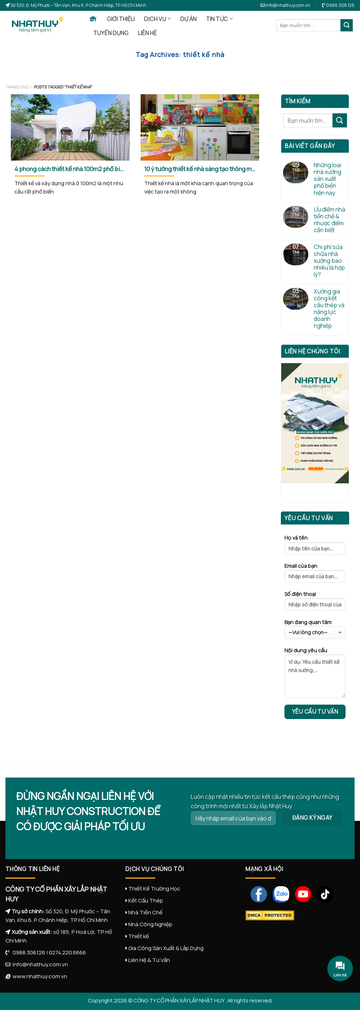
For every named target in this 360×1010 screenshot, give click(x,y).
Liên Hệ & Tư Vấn (149, 960)
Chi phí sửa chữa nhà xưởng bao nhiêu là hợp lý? (329, 261)
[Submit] (346, 25)
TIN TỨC (219, 19)
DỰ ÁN (188, 19)
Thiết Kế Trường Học (154, 888)
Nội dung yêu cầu (315, 675)
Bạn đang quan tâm (315, 629)
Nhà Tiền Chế (145, 912)
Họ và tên (315, 547)
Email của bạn (315, 575)
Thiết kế (138, 936)
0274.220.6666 (67, 952)
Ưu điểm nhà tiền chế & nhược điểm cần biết (329, 220)
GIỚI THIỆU (121, 19)
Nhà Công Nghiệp (150, 924)
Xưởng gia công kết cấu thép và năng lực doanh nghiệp (329, 309)
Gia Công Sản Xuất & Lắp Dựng (165, 948)
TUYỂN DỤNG (111, 33)
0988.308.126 (27, 952)
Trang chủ (16, 87)
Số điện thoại (315, 603)
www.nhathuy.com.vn (38, 976)
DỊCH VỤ (157, 19)
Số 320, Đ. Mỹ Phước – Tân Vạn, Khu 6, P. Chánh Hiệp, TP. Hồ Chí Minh (78, 5)
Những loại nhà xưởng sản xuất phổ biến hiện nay (327, 179)
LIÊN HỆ (147, 33)
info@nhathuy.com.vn (285, 5)
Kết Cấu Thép (145, 900)
